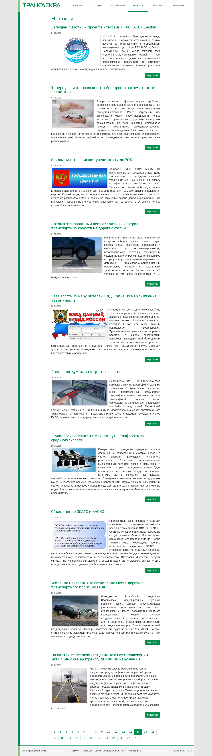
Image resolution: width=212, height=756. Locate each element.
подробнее (152, 75)
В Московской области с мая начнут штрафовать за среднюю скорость (97, 438)
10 (108, 731)
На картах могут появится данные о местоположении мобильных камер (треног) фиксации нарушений (99, 657)
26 (121, 737)
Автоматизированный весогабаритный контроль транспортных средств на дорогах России (95, 226)
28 (135, 737)
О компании (118, 5)
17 (54, 737)
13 (130, 731)
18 (62, 737)
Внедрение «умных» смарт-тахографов (86, 371)
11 (116, 731)
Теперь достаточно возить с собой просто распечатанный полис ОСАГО (103, 89)
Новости (138, 5)
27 (128, 737)
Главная (77, 5)
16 (152, 731)
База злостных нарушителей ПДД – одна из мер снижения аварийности (104, 298)
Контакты (158, 5)
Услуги (98, 5)
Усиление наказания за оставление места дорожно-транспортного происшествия (98, 585)
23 (99, 737)
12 (123, 731)
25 (113, 737)
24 (106, 737)
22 (91, 737)
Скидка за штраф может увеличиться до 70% (92, 159)
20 (77, 737)
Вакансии (178, 5)
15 (145, 731)
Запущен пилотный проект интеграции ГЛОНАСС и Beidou (103, 27)
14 (138, 731)
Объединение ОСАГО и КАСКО (77, 511)
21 (84, 737)
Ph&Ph (188, 750)
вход (24, 754)
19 (69, 737)
